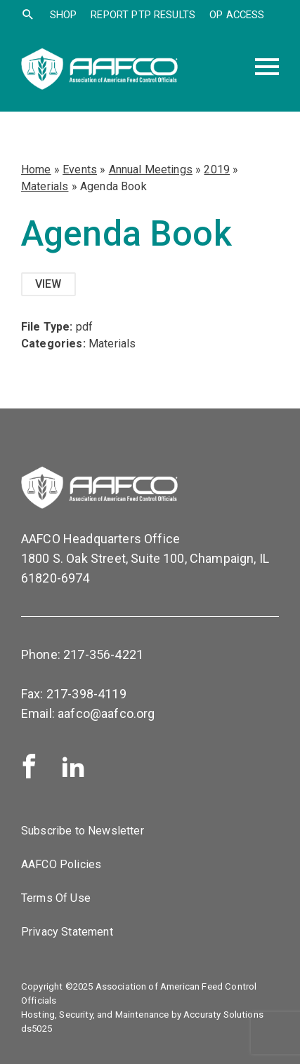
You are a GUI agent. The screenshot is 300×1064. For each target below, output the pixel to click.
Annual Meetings (151, 169)
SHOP (63, 14)
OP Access (236, 14)
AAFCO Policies (61, 864)
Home (36, 169)
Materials (44, 186)
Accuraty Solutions (223, 1014)
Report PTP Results (143, 14)
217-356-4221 (103, 654)
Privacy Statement (67, 931)
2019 (217, 169)
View (48, 284)
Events (80, 169)
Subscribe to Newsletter (82, 830)
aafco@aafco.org (106, 713)
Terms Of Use (56, 898)
